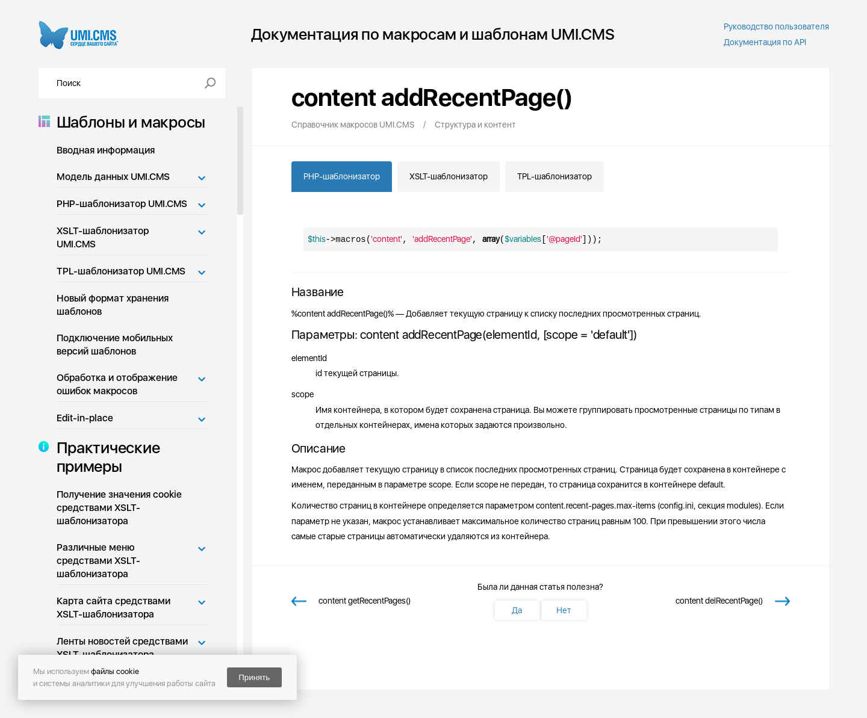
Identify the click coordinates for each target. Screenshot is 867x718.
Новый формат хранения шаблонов (113, 304)
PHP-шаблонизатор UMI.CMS (122, 203)
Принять (254, 677)
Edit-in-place (85, 418)
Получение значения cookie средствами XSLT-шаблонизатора (119, 508)
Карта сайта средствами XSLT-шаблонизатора (113, 607)
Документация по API (765, 42)
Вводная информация (106, 150)
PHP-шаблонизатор (341, 176)
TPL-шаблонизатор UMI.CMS (121, 271)
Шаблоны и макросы (127, 122)
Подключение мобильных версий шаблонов (115, 344)
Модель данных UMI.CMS (113, 176)
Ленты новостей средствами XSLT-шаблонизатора (122, 648)
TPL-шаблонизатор (554, 176)
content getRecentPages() (365, 600)
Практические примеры (104, 456)
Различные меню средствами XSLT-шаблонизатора (98, 561)
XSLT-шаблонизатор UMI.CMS (103, 237)
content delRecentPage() (719, 600)
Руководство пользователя (776, 26)
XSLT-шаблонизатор (448, 176)
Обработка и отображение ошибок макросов (117, 384)
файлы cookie (115, 671)
